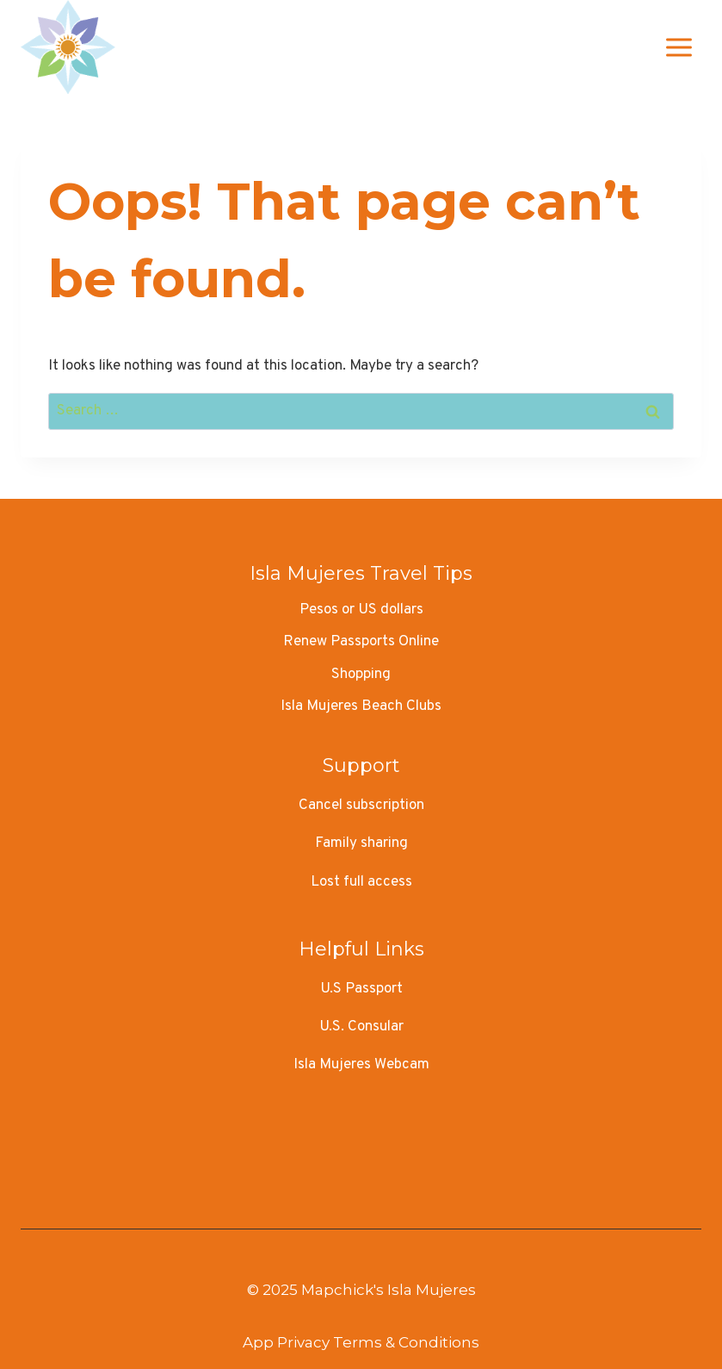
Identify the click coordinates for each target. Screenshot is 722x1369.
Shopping (361, 674)
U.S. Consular (361, 1026)
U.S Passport (361, 989)
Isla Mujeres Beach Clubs (361, 706)
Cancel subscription (361, 805)
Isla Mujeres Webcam (361, 1064)
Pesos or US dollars (361, 609)
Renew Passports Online (361, 641)
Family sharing (361, 843)
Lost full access (361, 882)
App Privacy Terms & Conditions (361, 1342)
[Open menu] (678, 47)
